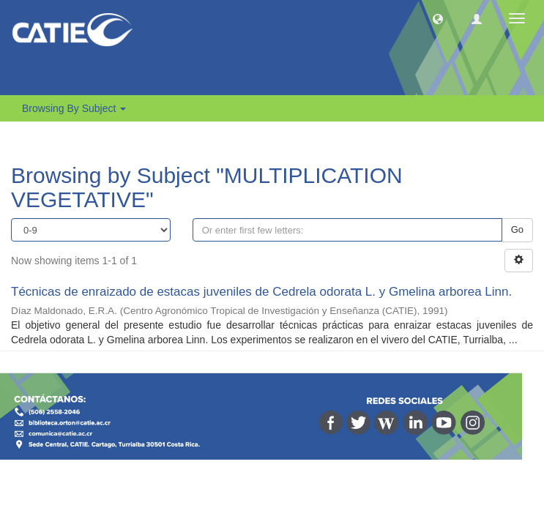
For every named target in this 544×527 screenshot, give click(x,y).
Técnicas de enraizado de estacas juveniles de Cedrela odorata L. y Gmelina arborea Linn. (261, 292)
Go (517, 229)
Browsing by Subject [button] (74, 108)
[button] (438, 18)
